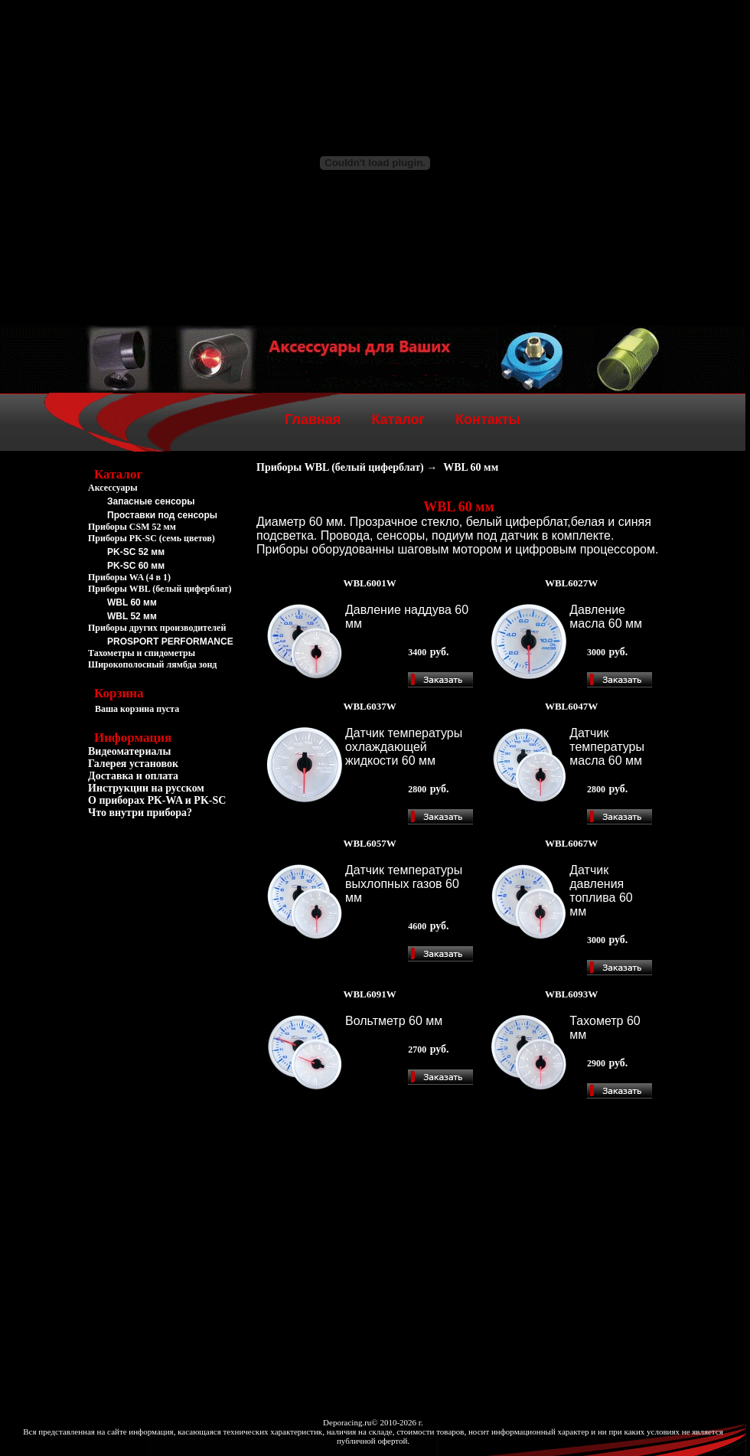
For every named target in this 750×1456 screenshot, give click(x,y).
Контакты (487, 419)
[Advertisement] (164, 909)
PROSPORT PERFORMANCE (170, 641)
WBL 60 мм (132, 602)
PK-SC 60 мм (136, 565)
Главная (313, 419)
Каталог (398, 419)
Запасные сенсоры (150, 501)
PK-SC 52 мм (136, 552)
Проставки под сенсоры (162, 515)
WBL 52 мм (132, 616)
